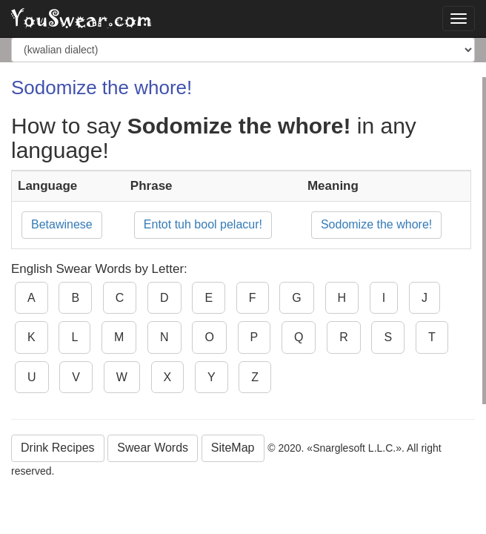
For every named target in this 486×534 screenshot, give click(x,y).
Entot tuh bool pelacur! (203, 224)
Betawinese (62, 224)
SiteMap (233, 447)
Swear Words (152, 447)
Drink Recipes (58, 447)
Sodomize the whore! (376, 224)
